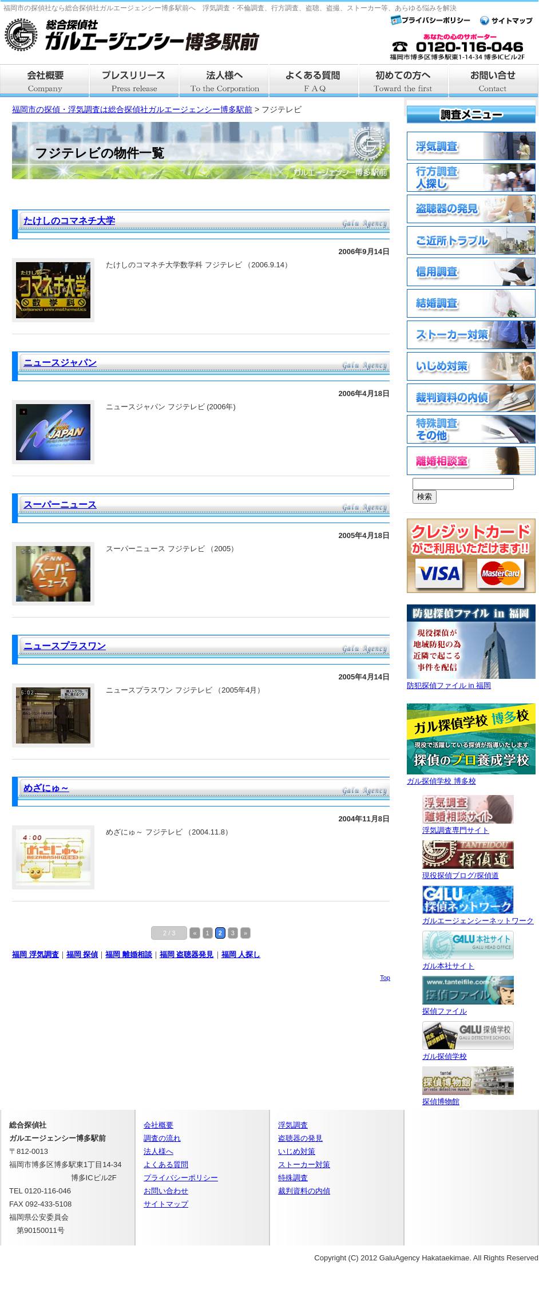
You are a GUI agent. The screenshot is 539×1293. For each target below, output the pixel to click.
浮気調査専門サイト (468, 826)
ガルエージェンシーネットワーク (478, 916)
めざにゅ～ (46, 788)
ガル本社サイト (468, 961)
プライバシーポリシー (181, 1177)
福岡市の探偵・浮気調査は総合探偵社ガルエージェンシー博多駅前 (132, 109)
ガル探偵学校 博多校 (471, 776)
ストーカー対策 (304, 1164)
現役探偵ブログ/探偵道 (468, 871)
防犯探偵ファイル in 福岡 (471, 681)
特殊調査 (293, 1177)
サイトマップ (166, 1204)
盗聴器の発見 (300, 1138)
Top (385, 977)
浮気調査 (293, 1125)
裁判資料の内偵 (304, 1191)
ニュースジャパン (60, 362)
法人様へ (225, 80)
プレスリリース (135, 80)
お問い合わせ (166, 1191)
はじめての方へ (404, 80)
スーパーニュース (60, 504)
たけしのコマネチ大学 (69, 221)
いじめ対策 (296, 1151)
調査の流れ (162, 1138)
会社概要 (45, 80)
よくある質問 (314, 80)
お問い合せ (494, 80)
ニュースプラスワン (64, 646)
